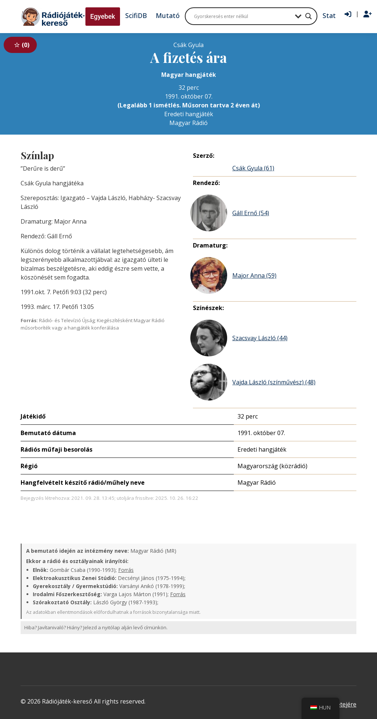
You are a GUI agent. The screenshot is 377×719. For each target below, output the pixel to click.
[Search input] (242, 16)
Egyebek (102, 16)
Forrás (126, 569)
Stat (329, 15)
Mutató (168, 15)
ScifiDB (136, 15)
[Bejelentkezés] (348, 14)
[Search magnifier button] (308, 16)
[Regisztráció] (368, 14)
